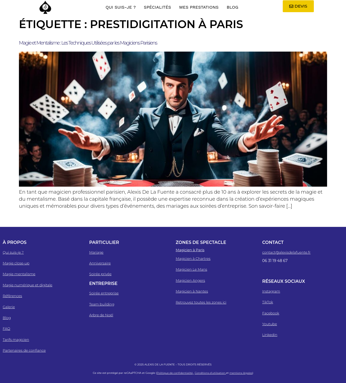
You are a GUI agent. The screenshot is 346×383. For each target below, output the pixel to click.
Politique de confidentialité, (175, 373)
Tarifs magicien (16, 339)
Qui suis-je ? (120, 7)
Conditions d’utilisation (210, 373)
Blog (232, 7)
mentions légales (240, 373)
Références (12, 296)
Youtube (269, 324)
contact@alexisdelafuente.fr (286, 252)
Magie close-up (16, 263)
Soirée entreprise (104, 293)
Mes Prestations (199, 7)
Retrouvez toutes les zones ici (201, 302)
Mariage (96, 252)
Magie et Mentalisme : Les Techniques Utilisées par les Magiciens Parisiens (88, 43)
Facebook (270, 313)
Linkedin (269, 334)
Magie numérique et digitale (27, 285)
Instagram (271, 291)
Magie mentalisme (19, 274)
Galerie (9, 307)
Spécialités (157, 7)
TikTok (267, 302)
